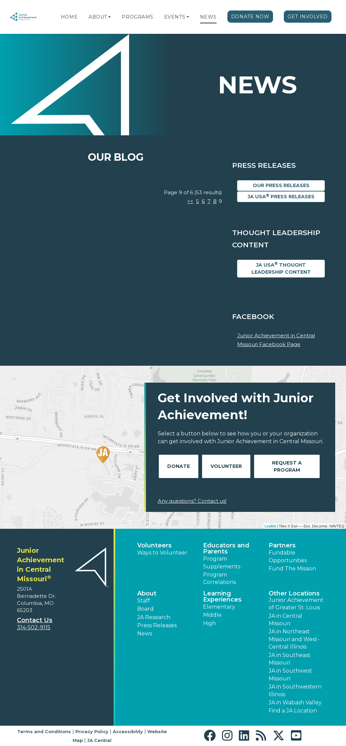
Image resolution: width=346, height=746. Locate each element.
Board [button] (145, 609)
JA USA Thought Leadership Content (281, 268)
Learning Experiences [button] (222, 596)
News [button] (144, 633)
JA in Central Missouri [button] (285, 620)
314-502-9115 (33, 627)
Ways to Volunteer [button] (162, 552)
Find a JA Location (293, 710)
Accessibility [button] (128, 731)
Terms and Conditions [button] (44, 731)
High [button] (209, 623)
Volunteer (226, 466)
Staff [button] (143, 600)
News (208, 17)
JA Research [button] (153, 617)
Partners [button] (282, 545)
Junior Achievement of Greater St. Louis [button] (296, 604)
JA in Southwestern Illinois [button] (295, 690)
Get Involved (308, 17)
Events (174, 17)
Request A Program (287, 466)
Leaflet (270, 526)
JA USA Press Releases (281, 196)
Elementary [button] (219, 607)
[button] (109, 17)
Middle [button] (212, 615)
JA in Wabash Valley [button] (295, 702)
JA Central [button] (99, 740)
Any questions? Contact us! (192, 501)
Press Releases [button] (157, 625)
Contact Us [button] (34, 620)
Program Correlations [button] (219, 578)
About (98, 17)
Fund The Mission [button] (292, 568)
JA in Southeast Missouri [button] (290, 659)
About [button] (146, 593)
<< (190, 201)
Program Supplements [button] (221, 562)
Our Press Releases (281, 185)
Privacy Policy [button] (91, 731)
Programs (137, 17)
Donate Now (250, 17)
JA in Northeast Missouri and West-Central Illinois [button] (294, 639)
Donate (178, 466)
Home (69, 17)
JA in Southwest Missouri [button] (290, 674)
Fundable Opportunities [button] (288, 556)
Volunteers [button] (154, 545)
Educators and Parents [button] (226, 548)
